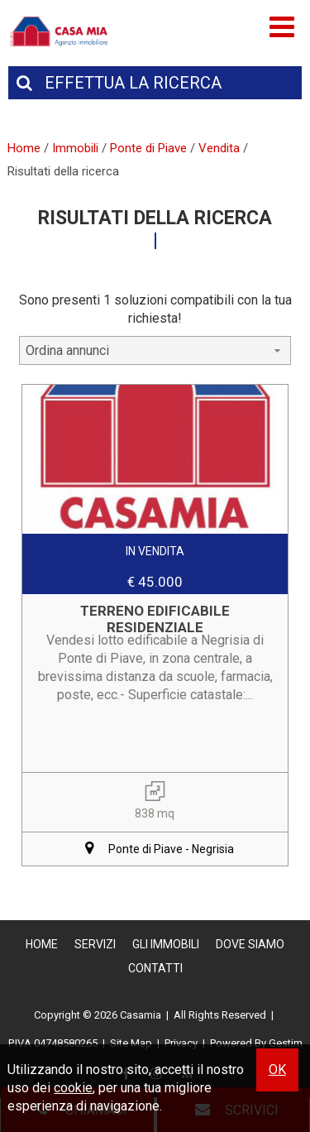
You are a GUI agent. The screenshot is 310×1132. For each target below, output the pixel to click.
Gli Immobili (165, 944)
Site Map (131, 1043)
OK (277, 1069)
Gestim (286, 1043)
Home (42, 944)
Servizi (95, 944)
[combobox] (155, 350)
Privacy (181, 1043)
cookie (73, 1088)
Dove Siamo (250, 944)
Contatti (155, 968)
